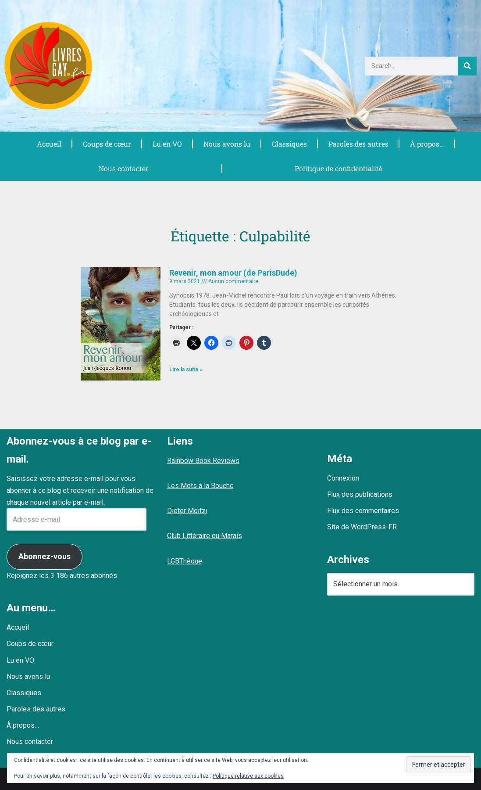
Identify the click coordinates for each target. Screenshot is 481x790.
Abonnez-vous (44, 556)
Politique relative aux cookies (248, 776)
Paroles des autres (358, 143)
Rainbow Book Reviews (203, 460)
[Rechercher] (467, 66)
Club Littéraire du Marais (204, 535)
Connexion (343, 478)
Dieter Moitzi (187, 510)
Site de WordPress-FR (362, 527)
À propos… (427, 143)
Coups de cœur (106, 143)
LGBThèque (184, 561)
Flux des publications (359, 494)
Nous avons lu (226, 143)
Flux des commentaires (363, 510)
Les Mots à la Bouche (200, 485)
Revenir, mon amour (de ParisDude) (233, 272)
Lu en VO (167, 143)
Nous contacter (123, 168)
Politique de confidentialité (338, 168)
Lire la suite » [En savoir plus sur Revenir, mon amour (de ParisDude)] (186, 369)
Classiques (288, 143)
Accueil (48, 143)
